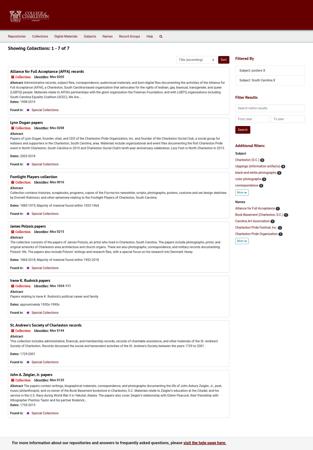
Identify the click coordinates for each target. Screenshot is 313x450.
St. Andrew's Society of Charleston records (45, 325)
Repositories (17, 36)
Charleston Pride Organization (256, 234)
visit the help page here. (204, 442)
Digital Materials (65, 36)
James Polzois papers (28, 226)
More (242, 192)
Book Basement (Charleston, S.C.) (259, 215)
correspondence (247, 185)
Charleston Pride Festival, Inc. (256, 227)
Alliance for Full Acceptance (255, 208)
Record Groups (129, 36)
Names (108, 36)
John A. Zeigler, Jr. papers (31, 374)
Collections (40, 36)
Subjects (90, 36)
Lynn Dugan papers (26, 122)
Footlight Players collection (33, 176)
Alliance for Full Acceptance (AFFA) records (47, 71)
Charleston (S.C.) (247, 160)
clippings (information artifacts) (258, 166)
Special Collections (45, 110)
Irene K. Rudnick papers (30, 280)
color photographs (248, 179)
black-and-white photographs (256, 173)
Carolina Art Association (252, 221)
